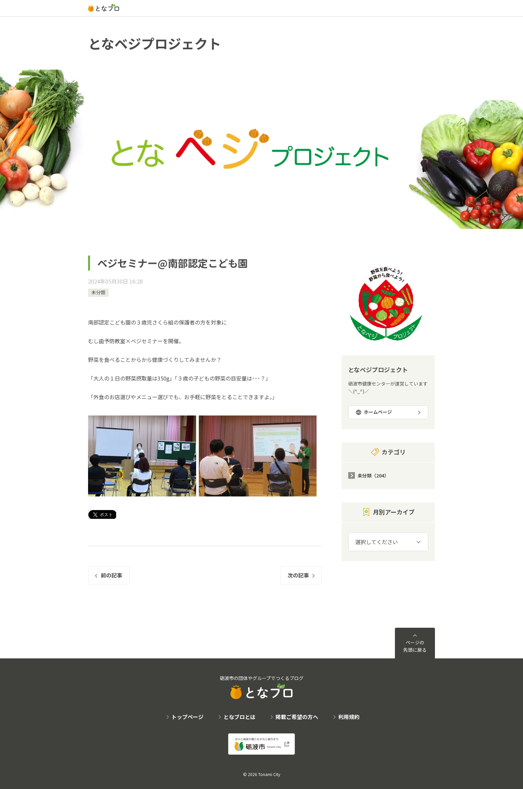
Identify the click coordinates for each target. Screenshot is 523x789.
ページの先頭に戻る (415, 646)
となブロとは (239, 717)
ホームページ (378, 411)
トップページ (187, 717)
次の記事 (298, 575)
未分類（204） (373, 475)
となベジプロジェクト (154, 43)
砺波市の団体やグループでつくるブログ (262, 687)
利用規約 (349, 717)
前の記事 (111, 575)
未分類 (98, 292)
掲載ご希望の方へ (297, 717)
